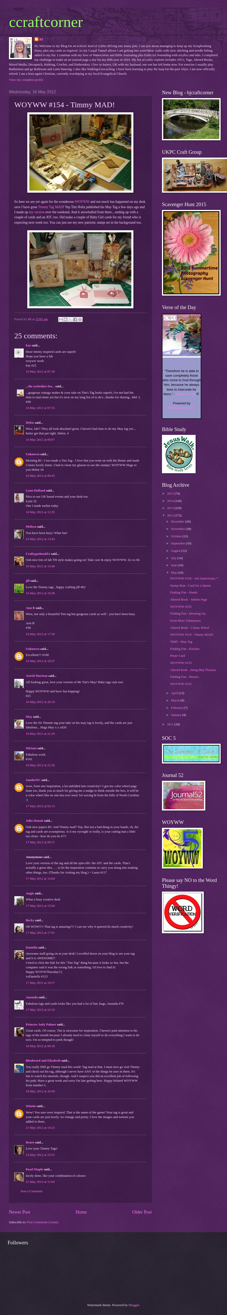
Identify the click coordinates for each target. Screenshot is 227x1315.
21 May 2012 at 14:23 (40, 1127)
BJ (41, 39)
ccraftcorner (46, 21)
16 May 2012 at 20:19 (40, 702)
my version (36, 212)
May (29, 716)
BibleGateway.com (181, 408)
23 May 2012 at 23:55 (40, 1155)
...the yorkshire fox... (40, 386)
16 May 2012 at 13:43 (40, 539)
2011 (170, 724)
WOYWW (82, 202)
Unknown (33, 454)
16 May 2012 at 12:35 (40, 512)
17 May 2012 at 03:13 (40, 806)
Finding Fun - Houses (184, 677)
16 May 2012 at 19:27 (40, 661)
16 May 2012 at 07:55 (40, 408)
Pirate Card (177, 655)
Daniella (31, 947)
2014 (170, 501)
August (176, 551)
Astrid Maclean (36, 676)
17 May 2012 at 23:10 (40, 1010)
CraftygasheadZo (38, 554)
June (174, 565)
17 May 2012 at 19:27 (40, 983)
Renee (30, 1142)
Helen (30, 422)
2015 (170, 493)
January (176, 715)
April (175, 693)
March (175, 700)
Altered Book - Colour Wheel (189, 628)
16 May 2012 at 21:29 (40, 734)
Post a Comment (31, 1191)
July (174, 558)
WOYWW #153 (181, 663)
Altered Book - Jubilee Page (188, 599)
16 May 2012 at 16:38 (40, 593)
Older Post (142, 1212)
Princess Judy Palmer (41, 1024)
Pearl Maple (34, 1169)
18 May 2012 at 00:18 (40, 1046)
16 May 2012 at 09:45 (40, 476)
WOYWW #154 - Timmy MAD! (191, 634)
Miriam (31, 748)
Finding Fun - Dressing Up (188, 613)
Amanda (32, 997)
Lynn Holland (35, 490)
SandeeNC (33, 780)
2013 (170, 508)
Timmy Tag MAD (50, 207)
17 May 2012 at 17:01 (40, 933)
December (178, 521)
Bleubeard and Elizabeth (43, 1060)
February (177, 708)
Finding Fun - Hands (183, 592)
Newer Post (19, 1212)
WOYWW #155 (181, 606)
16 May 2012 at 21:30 (40, 765)
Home (81, 1212)
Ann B (30, 608)
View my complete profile (26, 80)
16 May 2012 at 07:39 (40, 371)
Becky (30, 920)
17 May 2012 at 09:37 (40, 842)
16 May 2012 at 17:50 (40, 634)
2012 (170, 515)
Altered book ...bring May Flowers (193, 670)
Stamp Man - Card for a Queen (190, 585)
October (176, 536)
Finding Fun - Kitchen (184, 649)
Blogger (134, 1305)
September (178, 543)
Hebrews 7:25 (185, 394)
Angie (30, 893)
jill (28, 581)
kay (28, 345)
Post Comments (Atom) (42, 1222)
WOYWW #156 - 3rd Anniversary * (194, 578)
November (178, 529)
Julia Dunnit (34, 820)
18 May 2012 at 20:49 (40, 1091)
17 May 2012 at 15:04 (40, 878)
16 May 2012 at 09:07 (40, 439)
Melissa (31, 526)
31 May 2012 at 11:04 (40, 1182)
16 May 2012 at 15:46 (40, 566)
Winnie (31, 1106)
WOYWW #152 (181, 684)
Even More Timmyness (185, 620)
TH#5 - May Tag (181, 642)
